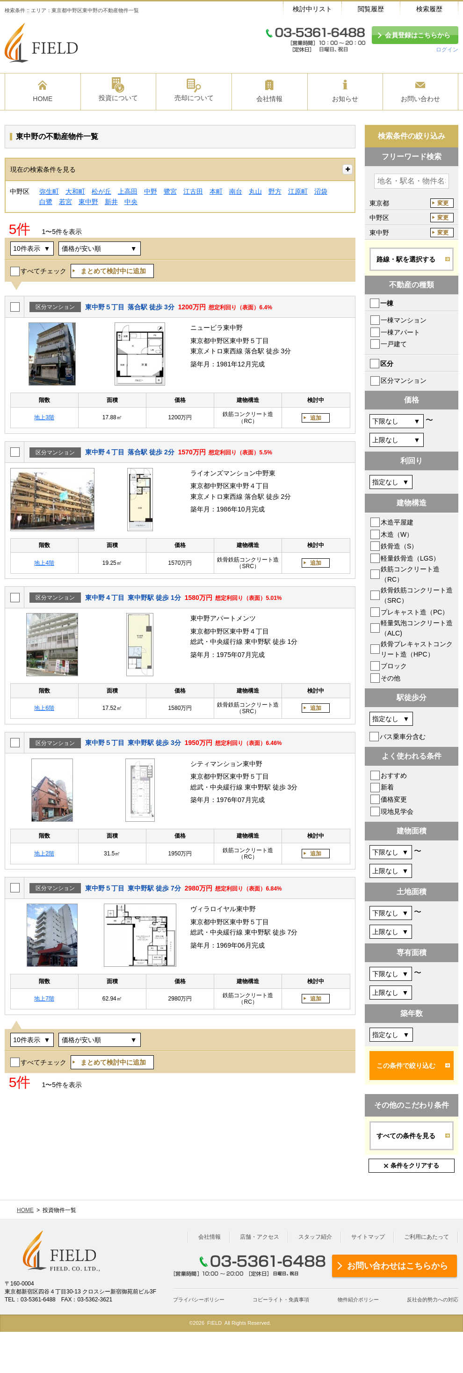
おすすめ (394, 775)
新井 (111, 201)
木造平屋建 (397, 522)
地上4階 (44, 563)
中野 (150, 191)
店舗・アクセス (259, 1237)
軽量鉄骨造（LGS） (410, 558)
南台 (235, 191)
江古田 (193, 191)
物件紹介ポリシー (358, 1299)
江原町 (298, 191)
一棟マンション (404, 320)
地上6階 (44, 708)
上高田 (127, 191)
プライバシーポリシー (198, 1299)
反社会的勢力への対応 (432, 1299)
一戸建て (394, 344)
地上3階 (44, 417)
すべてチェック (43, 271)
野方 (275, 191)
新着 (387, 787)
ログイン (447, 49)
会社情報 (209, 1237)
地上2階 (44, 853)
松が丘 (101, 191)
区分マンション (404, 380)
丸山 (255, 191)
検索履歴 (429, 9)
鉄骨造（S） (399, 546)
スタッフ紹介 (315, 1237)
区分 (386, 363)
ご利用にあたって (426, 1237)
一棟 (386, 303)
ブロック (394, 666)
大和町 (75, 191)
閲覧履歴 (371, 9)
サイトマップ (368, 1237)
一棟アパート (400, 332)
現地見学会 (397, 811)
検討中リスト (312, 9)
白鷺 (45, 201)
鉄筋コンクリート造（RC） (410, 574)
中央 (130, 201)
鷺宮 (170, 191)
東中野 (88, 201)
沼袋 (320, 191)
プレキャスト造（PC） (415, 612)
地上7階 (44, 998)
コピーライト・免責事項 (281, 1299)
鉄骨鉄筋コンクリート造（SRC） (417, 595)
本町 (216, 191)
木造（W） (397, 534)
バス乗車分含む (403, 736)
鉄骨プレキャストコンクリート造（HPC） (417, 649)
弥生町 (49, 191)
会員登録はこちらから (417, 35)
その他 (390, 678)
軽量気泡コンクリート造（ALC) (417, 628)
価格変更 (394, 799)
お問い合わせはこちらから (397, 1266)
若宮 (65, 201)
